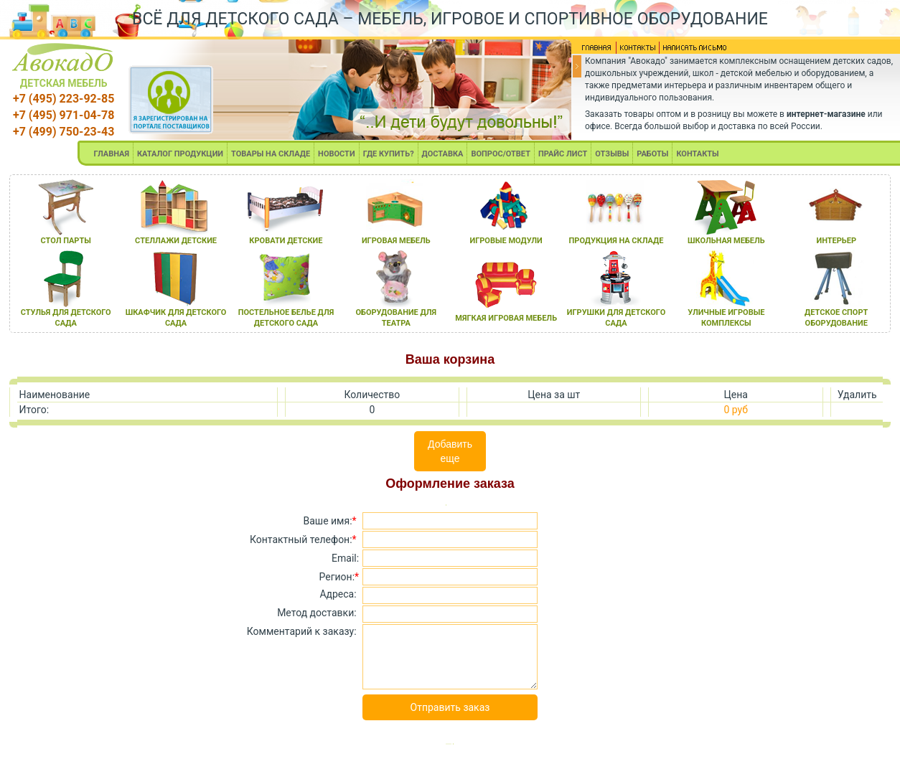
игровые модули (505, 240)
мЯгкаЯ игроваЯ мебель (506, 318)
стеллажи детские (176, 240)
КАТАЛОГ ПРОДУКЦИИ (180, 154)
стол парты (66, 240)
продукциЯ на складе (616, 240)
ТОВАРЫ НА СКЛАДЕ (270, 154)
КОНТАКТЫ (697, 154)
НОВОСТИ (336, 154)
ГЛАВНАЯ (111, 154)
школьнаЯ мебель (726, 240)
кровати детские (285, 240)
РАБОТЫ (652, 154)
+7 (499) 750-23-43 (63, 131)
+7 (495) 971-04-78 (63, 115)
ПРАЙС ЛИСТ (562, 154)
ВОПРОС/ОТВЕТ (500, 154)
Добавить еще (450, 451)
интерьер (836, 240)
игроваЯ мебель (396, 240)
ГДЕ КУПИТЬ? (388, 154)
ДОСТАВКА (443, 154)
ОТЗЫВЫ (612, 154)
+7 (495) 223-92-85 (63, 98)
